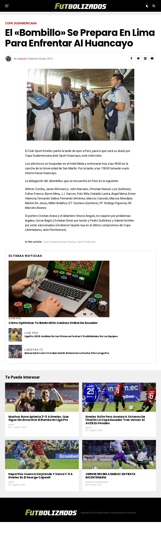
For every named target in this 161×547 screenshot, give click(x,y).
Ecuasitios (131, 538)
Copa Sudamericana (54, 242)
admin (11, 437)
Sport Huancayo (86, 242)
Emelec (71, 242)
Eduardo (22, 58)
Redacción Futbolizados (97, 507)
